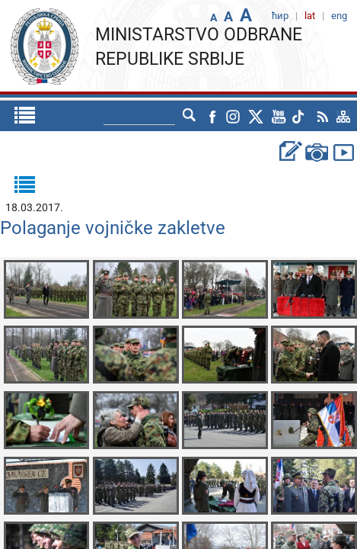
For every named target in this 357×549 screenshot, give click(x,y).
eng (193, 116)
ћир (162, 116)
